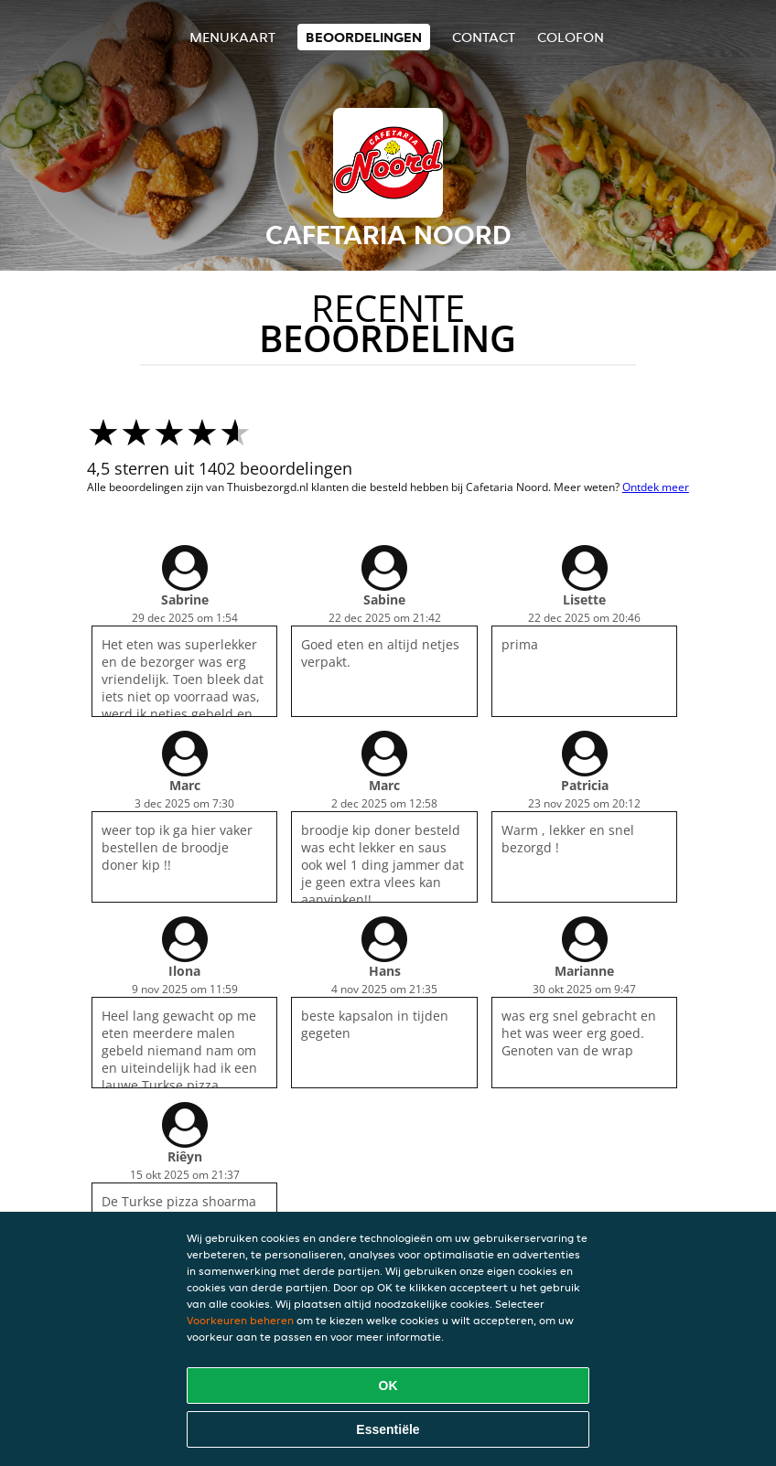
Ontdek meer (655, 487)
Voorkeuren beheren (240, 1320)
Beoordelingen (364, 37)
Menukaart (232, 37)
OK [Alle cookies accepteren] (388, 1385)
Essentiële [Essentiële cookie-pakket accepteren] (387, 1429)
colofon (570, 37)
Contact (483, 37)
